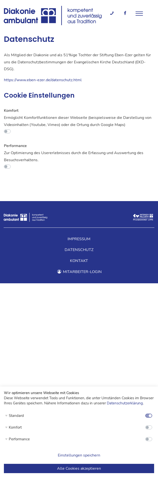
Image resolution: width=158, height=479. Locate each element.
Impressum (79, 239)
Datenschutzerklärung (125, 403)
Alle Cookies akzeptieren (79, 468)
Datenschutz (79, 249)
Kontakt (79, 260)
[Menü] (139, 13)
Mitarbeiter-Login (78, 271)
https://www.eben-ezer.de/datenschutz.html (43, 80)
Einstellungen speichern (79, 455)
